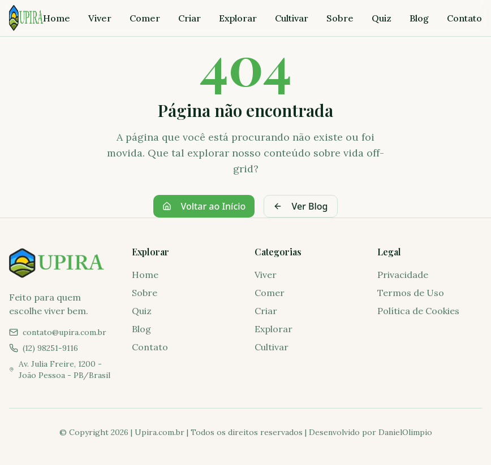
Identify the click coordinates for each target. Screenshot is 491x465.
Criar (189, 18)
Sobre (340, 18)
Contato (464, 18)
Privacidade (402, 274)
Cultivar (291, 18)
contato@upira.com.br (64, 332)
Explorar (238, 18)
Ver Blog (300, 206)
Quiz (381, 18)
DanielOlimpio (405, 432)
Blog (419, 18)
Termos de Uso (410, 292)
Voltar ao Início (204, 206)
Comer (145, 18)
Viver (99, 18)
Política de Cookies (418, 310)
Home (56, 18)
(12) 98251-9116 (50, 348)
